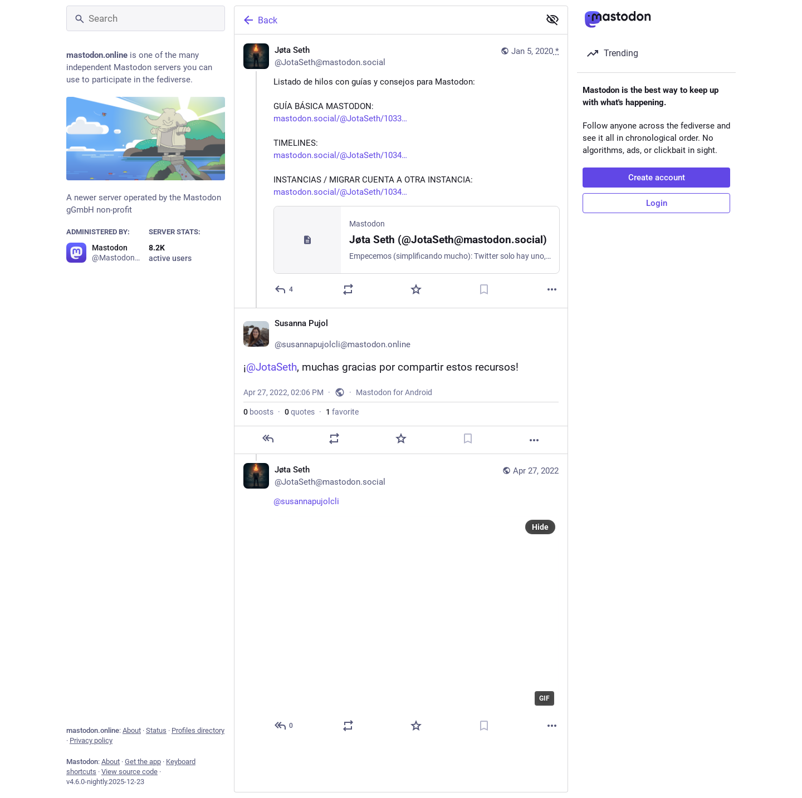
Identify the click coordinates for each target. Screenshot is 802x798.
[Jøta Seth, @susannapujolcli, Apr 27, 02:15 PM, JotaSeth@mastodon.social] (401, 599)
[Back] (385, 20)
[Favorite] (416, 289)
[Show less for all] (552, 19)
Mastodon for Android (394, 392)
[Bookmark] (484, 289)
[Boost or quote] (348, 289)
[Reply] (284, 289)
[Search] (145, 18)
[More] (552, 289)
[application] (416, 613)
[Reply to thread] (284, 725)
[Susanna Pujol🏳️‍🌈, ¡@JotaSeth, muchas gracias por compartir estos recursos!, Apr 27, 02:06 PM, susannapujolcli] (401, 381)
